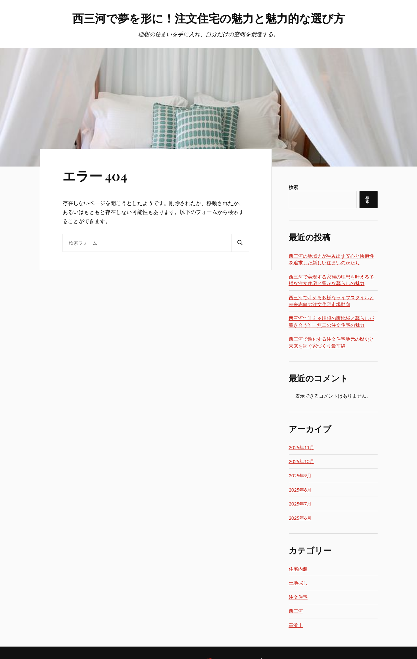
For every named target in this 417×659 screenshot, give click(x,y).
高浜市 (296, 625)
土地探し (298, 583)
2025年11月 (301, 447)
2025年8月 (300, 489)
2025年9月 (300, 475)
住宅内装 (298, 569)
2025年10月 (301, 461)
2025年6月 (300, 518)
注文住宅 (298, 597)
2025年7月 (300, 503)
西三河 (296, 611)
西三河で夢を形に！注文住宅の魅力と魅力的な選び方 (208, 17)
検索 (293, 187)
